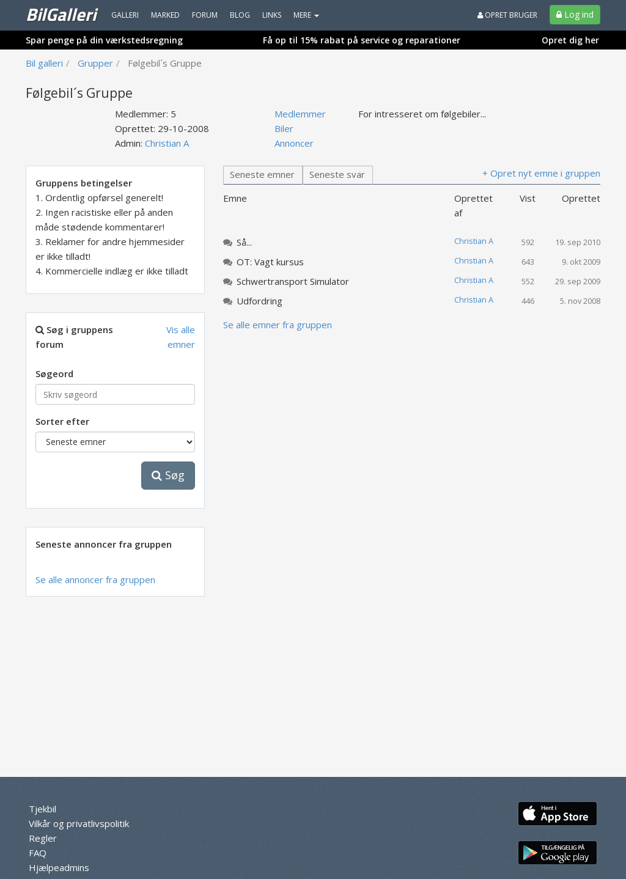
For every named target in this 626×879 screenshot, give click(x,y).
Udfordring (259, 301)
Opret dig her (570, 40)
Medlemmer (300, 114)
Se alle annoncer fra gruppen (95, 579)
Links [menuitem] (271, 15)
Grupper (95, 63)
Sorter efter (62, 421)
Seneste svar (337, 174)
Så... (244, 242)
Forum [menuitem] (205, 15)
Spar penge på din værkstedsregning (104, 40)
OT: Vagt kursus (270, 262)
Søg (168, 475)
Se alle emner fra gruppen (277, 324)
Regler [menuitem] (43, 838)
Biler (283, 128)
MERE (306, 15)
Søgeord (54, 373)
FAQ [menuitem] (37, 853)
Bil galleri (44, 63)
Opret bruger (507, 15)
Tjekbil (42, 809)
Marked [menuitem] (165, 15)
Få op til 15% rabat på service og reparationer (361, 40)
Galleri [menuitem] (125, 15)
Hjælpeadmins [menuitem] (59, 867)
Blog (240, 15)
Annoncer (294, 143)
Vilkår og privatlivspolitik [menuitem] (79, 823)
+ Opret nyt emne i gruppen (541, 173)
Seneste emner (262, 174)
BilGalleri (61, 14)
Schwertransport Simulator (293, 281)
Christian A (167, 143)
